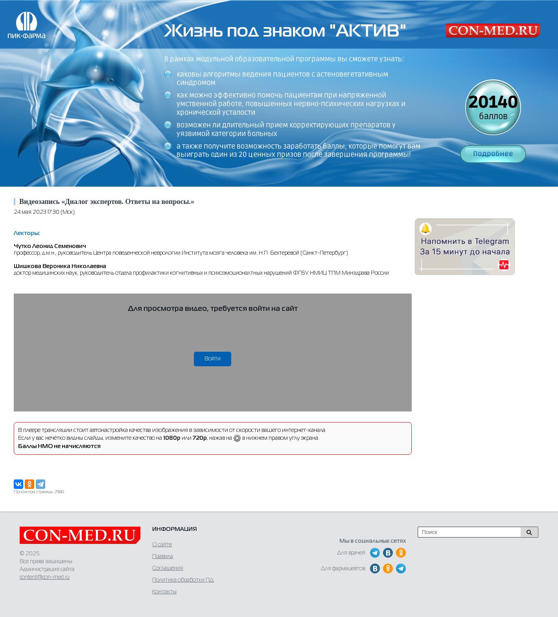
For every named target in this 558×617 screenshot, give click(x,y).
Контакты (164, 591)
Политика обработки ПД (183, 580)
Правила (162, 556)
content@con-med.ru (45, 577)
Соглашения (167, 568)
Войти (212, 358)
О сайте (162, 544)
